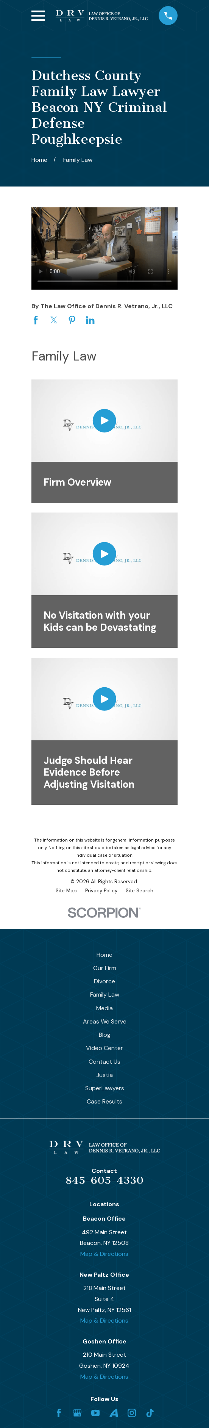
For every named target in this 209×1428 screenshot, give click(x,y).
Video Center (104, 1048)
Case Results (104, 1101)
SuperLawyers (104, 1088)
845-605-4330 (104, 1180)
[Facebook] (59, 1413)
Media (104, 1008)
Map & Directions (104, 1254)
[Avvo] (113, 1413)
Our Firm (104, 968)
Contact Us (104, 1062)
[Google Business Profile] (77, 1413)
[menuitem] (66, 890)
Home (104, 955)
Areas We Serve (104, 1021)
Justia (104, 1075)
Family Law (104, 995)
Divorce (104, 981)
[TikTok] (150, 1413)
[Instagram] (132, 1413)
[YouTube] (95, 1413)
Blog (105, 1035)
